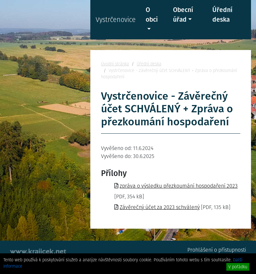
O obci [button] (152, 14)
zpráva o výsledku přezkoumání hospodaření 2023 (179, 186)
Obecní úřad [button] (183, 14)
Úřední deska (222, 14)
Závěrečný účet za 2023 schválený (160, 207)
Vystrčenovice (116, 19)
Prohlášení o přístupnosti (216, 250)
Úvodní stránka (115, 64)
